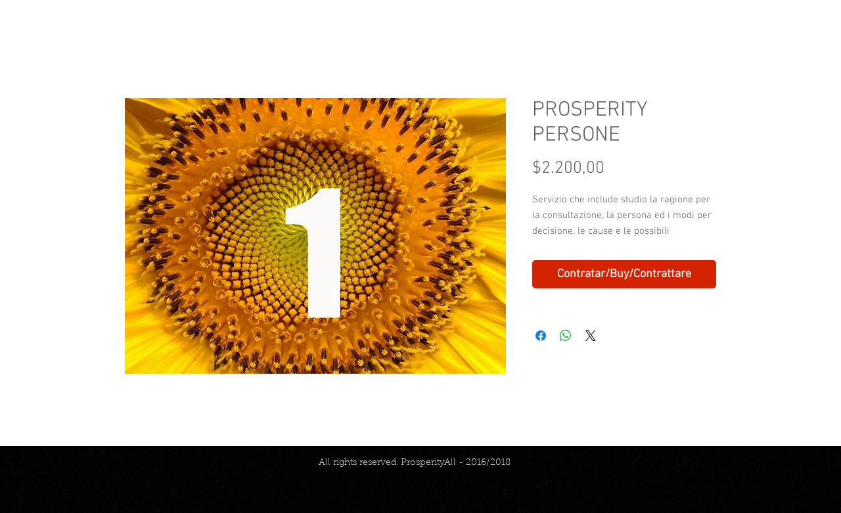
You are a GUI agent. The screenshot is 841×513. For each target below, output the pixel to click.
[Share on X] (591, 336)
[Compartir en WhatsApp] (566, 336)
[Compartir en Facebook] (541, 336)
